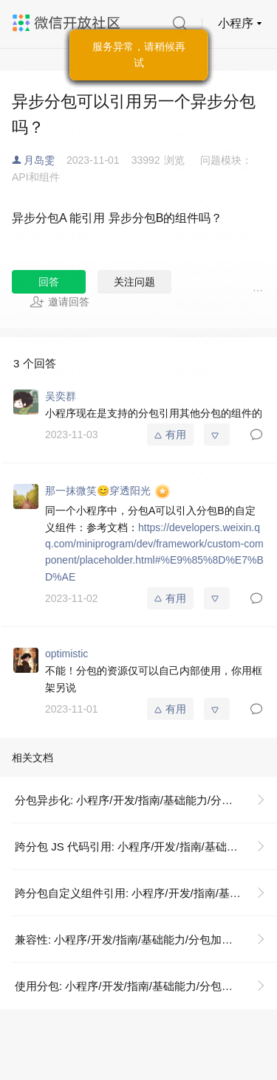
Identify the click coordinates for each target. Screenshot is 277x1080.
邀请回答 (59, 302)
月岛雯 (39, 160)
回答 (48, 282)
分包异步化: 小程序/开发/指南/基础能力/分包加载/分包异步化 (146, 800)
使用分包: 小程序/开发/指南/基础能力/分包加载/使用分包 (146, 986)
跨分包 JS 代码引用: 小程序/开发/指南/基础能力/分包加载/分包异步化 (146, 846)
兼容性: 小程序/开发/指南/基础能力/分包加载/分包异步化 (146, 939)
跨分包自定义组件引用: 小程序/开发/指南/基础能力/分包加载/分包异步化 (146, 893)
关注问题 (134, 282)
